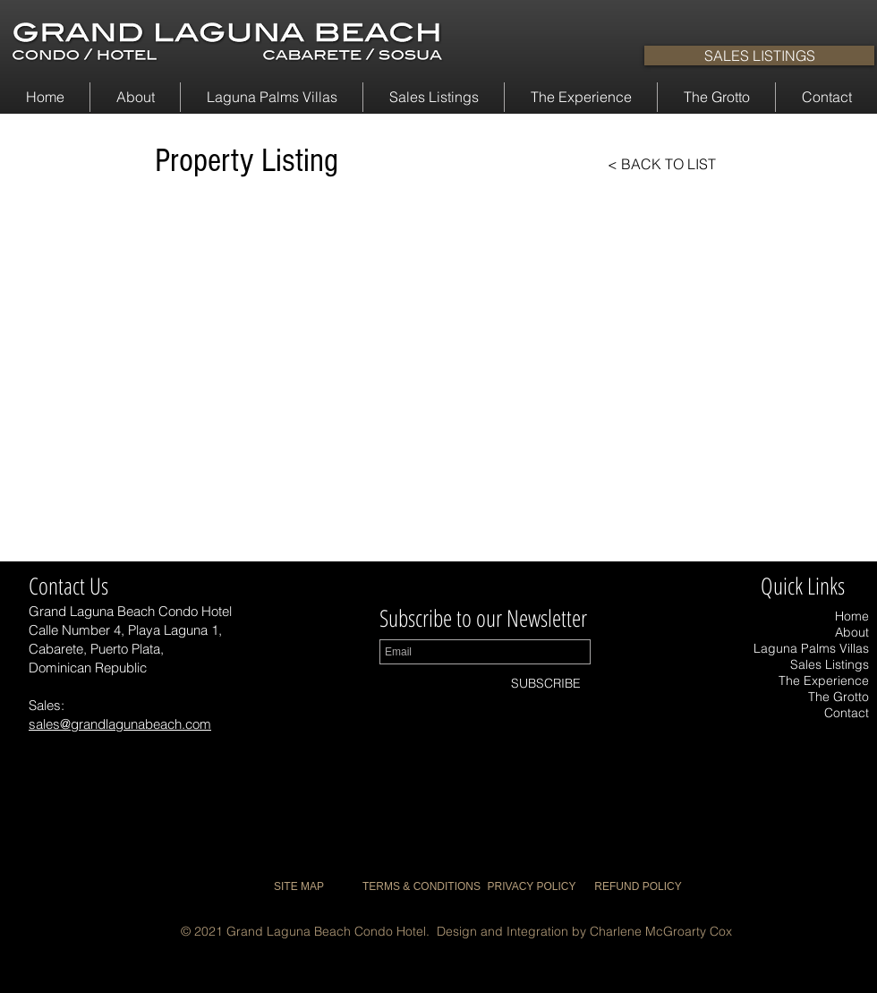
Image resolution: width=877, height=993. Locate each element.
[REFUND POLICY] (638, 887)
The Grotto (838, 697)
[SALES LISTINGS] (759, 55)
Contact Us (68, 585)
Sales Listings (829, 664)
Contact (846, 713)
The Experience (824, 680)
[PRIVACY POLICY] (531, 887)
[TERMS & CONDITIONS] (421, 887)
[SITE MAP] (298, 887)
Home (852, 616)
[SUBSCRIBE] (546, 684)
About (852, 632)
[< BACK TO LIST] (647, 163)
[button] (135, 97)
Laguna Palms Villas (811, 648)
